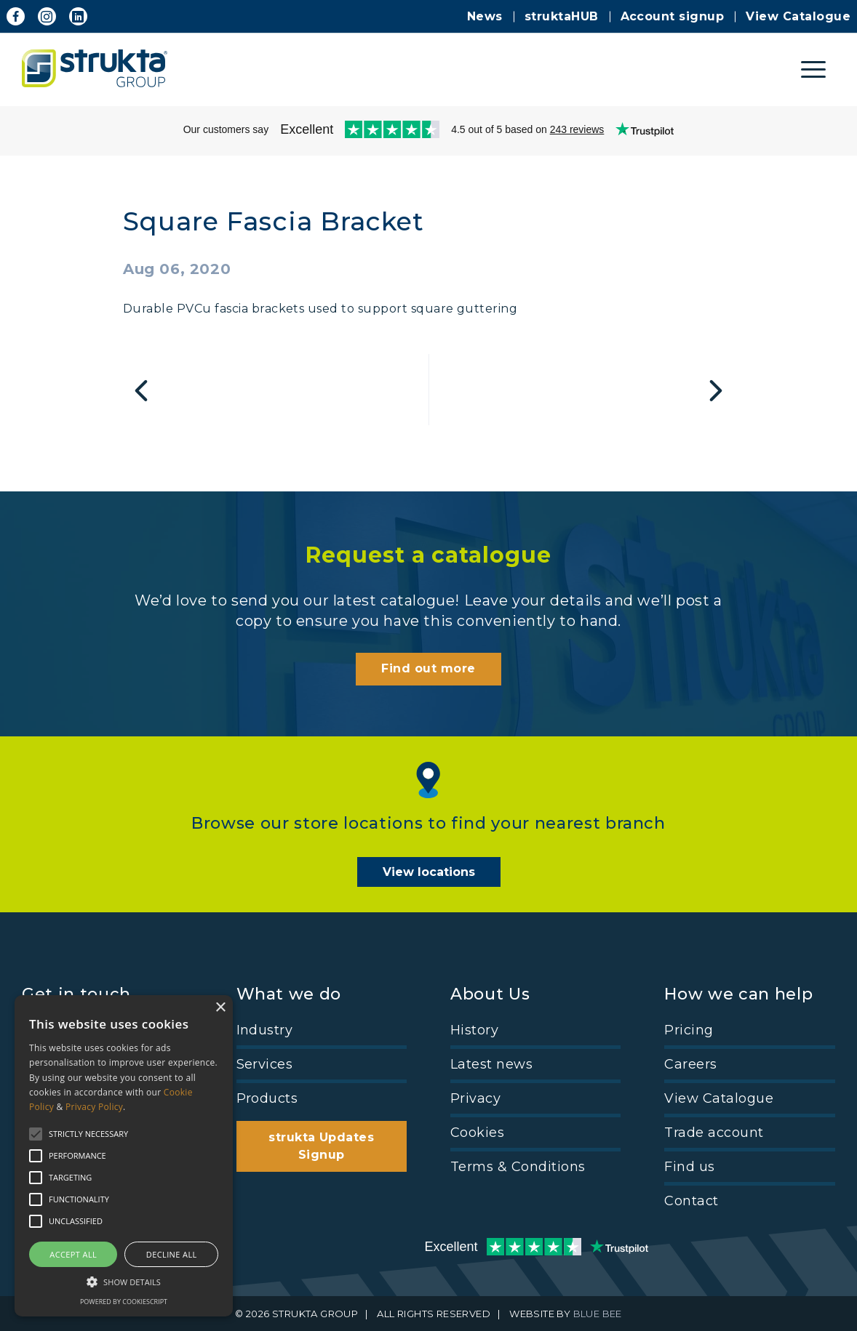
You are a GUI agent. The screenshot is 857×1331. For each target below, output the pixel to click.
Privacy (475, 1098)
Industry (264, 1030)
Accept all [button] (73, 1254)
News (485, 16)
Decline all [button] (171, 1254)
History (474, 1030)
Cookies (477, 1133)
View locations (429, 872)
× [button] (220, 1007)
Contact (691, 1201)
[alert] (124, 1155)
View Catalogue (798, 16)
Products (267, 1098)
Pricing (688, 1030)
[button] (123, 1280)
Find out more (428, 668)
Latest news (491, 1064)
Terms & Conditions (518, 1167)
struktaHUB (562, 16)
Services (264, 1064)
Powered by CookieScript (123, 1301)
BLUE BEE (597, 1313)
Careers (690, 1064)
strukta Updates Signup (321, 1146)
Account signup (673, 16)
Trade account (713, 1133)
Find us (689, 1167)
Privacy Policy (94, 1107)
